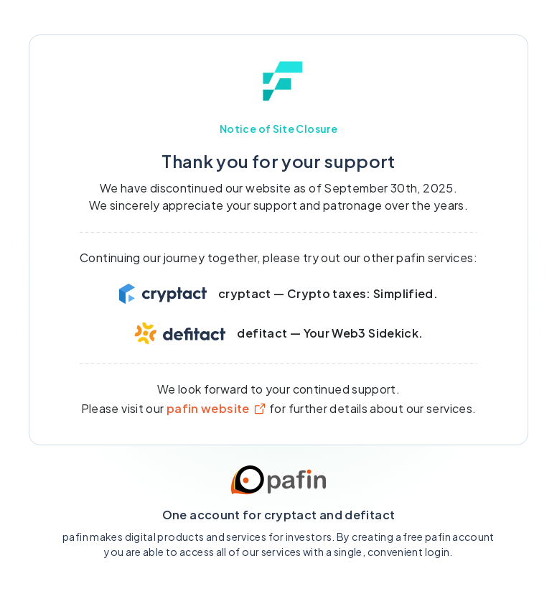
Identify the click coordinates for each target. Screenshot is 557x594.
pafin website (217, 408)
